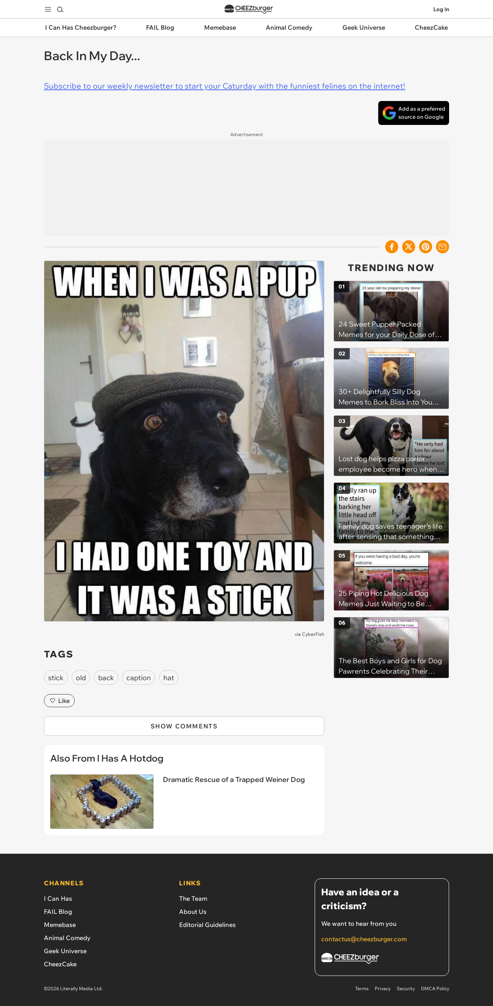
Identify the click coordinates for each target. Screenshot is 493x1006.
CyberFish (313, 634)
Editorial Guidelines (207, 924)
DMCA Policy (435, 988)
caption (138, 677)
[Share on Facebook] (391, 246)
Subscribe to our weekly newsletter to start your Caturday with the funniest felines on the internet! (224, 86)
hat (168, 677)
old (81, 677)
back (106, 677)
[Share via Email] (442, 246)
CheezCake (60, 964)
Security (406, 988)
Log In (441, 9)
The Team (193, 898)
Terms (362, 988)
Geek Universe (65, 951)
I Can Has (58, 898)
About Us (192, 911)
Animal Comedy (67, 938)
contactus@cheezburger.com (364, 939)
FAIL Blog (58, 911)
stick (56, 677)
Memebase (60, 924)
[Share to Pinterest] (425, 246)
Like (59, 700)
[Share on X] (408, 246)
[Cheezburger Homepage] (382, 959)
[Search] (60, 9)
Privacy (383, 988)
